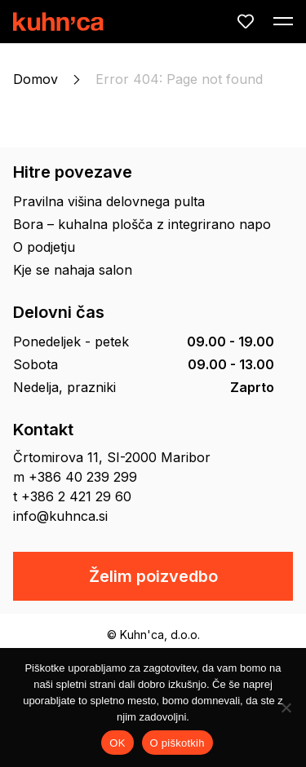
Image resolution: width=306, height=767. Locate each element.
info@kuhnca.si (60, 516)
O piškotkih (177, 743)
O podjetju (44, 247)
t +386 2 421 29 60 (72, 496)
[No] (285, 707)
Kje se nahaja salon (72, 270)
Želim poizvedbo (153, 576)
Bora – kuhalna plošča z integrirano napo (142, 224)
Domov (35, 79)
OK (117, 743)
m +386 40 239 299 (75, 477)
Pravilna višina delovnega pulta (109, 201)
